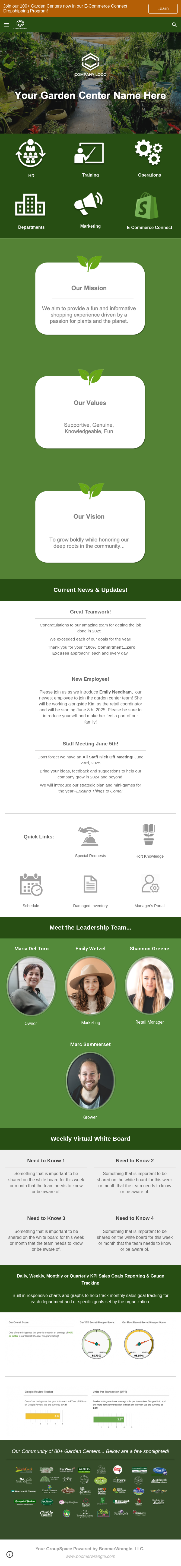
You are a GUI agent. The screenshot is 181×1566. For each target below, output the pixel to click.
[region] (90, 8)
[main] (31, 176)
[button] (6, 24)
